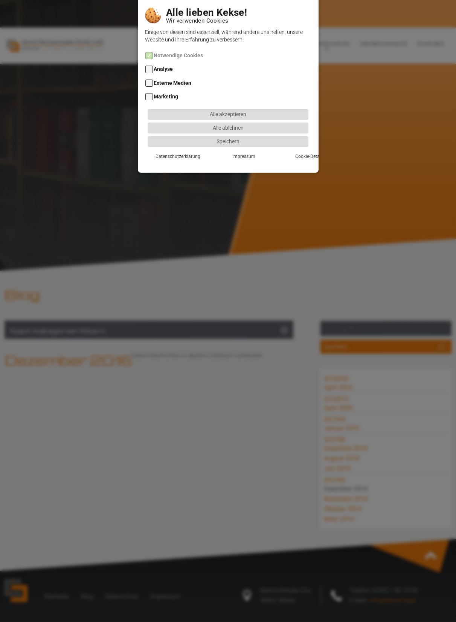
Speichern (228, 131)
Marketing (166, 87)
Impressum (228, 147)
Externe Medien (172, 73)
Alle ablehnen (228, 118)
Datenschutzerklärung (172, 147)
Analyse (163, 60)
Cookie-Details (283, 147)
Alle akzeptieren (228, 104)
